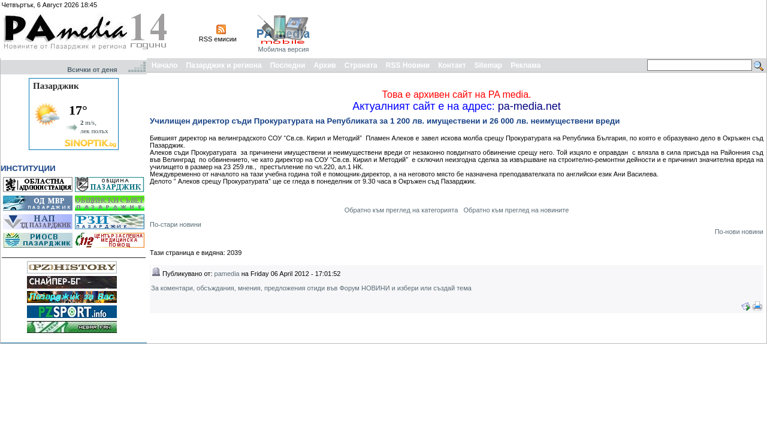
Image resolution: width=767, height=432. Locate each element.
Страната (361, 65)
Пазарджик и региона (223, 65)
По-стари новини (175, 224)
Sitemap (489, 65)
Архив (324, 65)
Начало (164, 65)
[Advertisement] (546, 29)
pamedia (227, 273)
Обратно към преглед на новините (516, 210)
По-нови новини (739, 231)
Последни (288, 65)
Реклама (525, 65)
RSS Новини (408, 65)
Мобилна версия (283, 49)
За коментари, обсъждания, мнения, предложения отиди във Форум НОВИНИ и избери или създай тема (311, 288)
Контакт (452, 65)
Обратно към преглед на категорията (401, 210)
